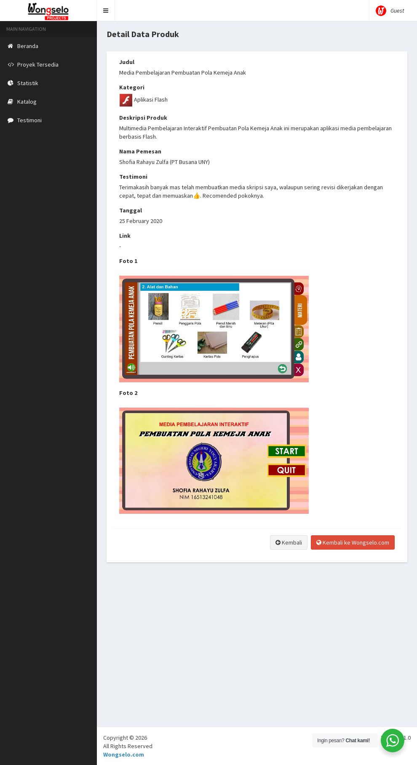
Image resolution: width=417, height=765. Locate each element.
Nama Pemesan (140, 151)
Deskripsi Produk (143, 117)
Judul (126, 62)
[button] (106, 10)
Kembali (288, 542)
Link (125, 235)
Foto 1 (128, 261)
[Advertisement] (257, 668)
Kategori (131, 87)
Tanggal (130, 210)
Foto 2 (128, 393)
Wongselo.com (123, 754)
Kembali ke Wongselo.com (352, 542)
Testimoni (133, 176)
